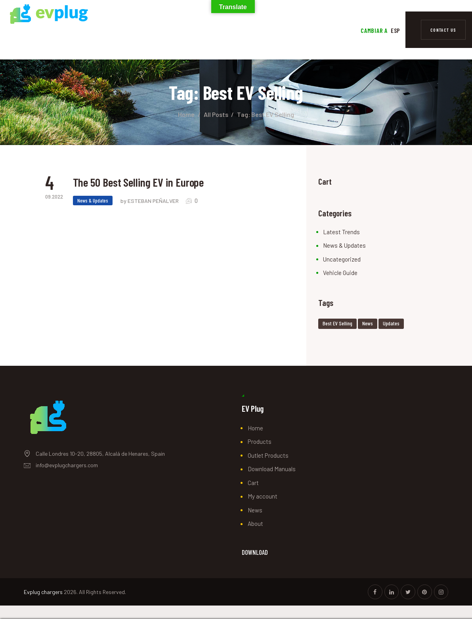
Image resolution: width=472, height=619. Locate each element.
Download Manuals (272, 468)
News (255, 510)
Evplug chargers (43, 591)
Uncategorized (342, 259)
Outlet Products (268, 455)
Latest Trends (341, 231)
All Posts (216, 114)
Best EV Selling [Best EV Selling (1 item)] (337, 323)
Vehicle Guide (340, 272)
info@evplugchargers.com (67, 465)
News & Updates (92, 201)
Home (186, 114)
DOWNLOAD (255, 552)
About (255, 523)
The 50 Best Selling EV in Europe (142, 183)
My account (262, 496)
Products (259, 441)
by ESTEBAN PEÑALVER (150, 201)
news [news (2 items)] (367, 323)
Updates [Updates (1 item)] (391, 323)
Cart (253, 482)
